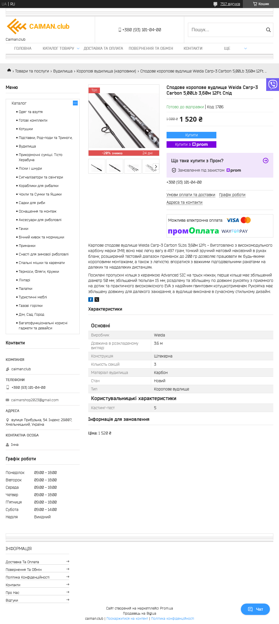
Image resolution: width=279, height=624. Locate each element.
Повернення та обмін (151, 48)
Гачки (23, 228)
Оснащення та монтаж (37, 211)
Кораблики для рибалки (38, 186)
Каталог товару (58, 48)
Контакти (193, 48)
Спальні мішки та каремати (42, 263)
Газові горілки (30, 305)
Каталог (19, 103)
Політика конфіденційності (28, 577)
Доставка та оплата (103, 48)
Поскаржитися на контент (127, 618)
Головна (22, 48)
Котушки (26, 129)
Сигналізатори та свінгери (41, 177)
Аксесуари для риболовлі (40, 220)
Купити (191, 135)
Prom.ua (166, 608)
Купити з (191, 144)
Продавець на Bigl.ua (139, 613)
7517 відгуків (230, 4)
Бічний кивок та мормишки (41, 237)
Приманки (27, 246)
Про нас (12, 592)
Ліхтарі (24, 280)
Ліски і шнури (30, 168)
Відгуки (12, 600)
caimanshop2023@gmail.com (35, 400)
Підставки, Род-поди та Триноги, (45, 138)
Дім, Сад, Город (31, 314)
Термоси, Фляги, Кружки (39, 271)
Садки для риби (32, 203)
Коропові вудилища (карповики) (106, 71)
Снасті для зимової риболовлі (44, 254)
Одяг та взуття (31, 112)
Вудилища (63, 71)
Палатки (25, 288)
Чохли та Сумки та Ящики (40, 194)
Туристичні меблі (33, 297)
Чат (255, 609)
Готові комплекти (33, 120)
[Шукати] (268, 30)
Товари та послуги (32, 71)
